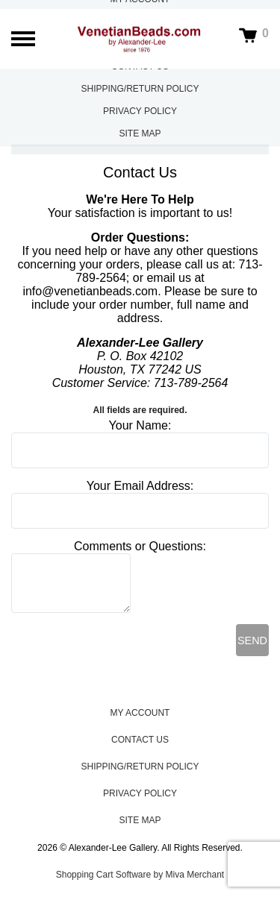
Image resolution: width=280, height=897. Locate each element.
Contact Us (140, 739)
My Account (140, 713)
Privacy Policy (140, 111)
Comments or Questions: (140, 546)
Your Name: (140, 425)
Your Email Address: (140, 485)
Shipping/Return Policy (140, 89)
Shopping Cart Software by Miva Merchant (140, 874)
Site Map (140, 133)
